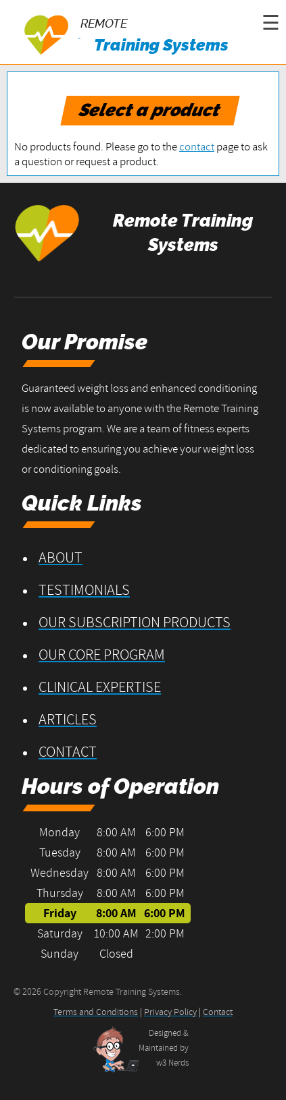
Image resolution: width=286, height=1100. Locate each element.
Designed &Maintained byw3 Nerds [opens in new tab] (164, 1047)
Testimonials (84, 589)
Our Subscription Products (135, 621)
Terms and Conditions (95, 1012)
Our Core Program (102, 654)
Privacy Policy (170, 1012)
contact (196, 146)
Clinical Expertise (100, 686)
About (60, 557)
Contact (68, 751)
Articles (68, 719)
